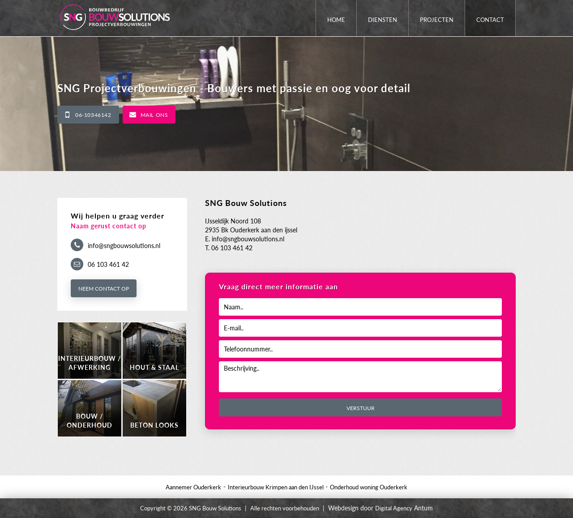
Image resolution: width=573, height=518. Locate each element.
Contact (490, 19)
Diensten (382, 19)
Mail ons (154, 114)
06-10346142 (93, 114)
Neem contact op (103, 288)
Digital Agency (393, 508)
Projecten (436, 19)
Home (336, 19)
